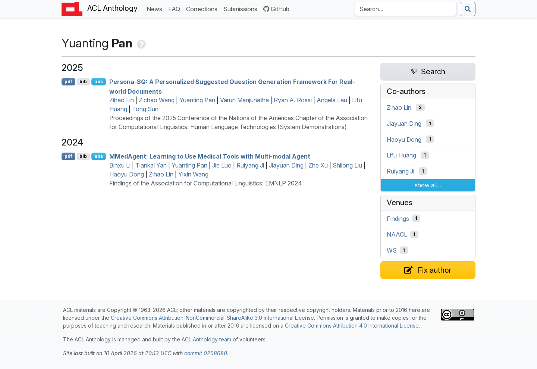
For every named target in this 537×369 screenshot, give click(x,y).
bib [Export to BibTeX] (83, 81)
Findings (398, 218)
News (156, 8)
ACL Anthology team (206, 339)
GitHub (276, 9)
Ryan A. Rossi (293, 100)
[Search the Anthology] (406, 9)
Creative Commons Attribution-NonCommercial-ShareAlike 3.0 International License (212, 318)
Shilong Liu (347, 165)
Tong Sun (145, 109)
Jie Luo (222, 165)
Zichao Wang (157, 100)
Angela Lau (332, 100)
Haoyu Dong (126, 174)
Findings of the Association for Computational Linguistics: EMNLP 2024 (205, 183)
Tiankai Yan (151, 165)
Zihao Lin (121, 100)
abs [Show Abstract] (98, 81)
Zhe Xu (318, 165)
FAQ (175, 8)
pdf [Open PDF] (68, 81)
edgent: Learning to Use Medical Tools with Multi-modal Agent (209, 156)
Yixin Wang (193, 174)
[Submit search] (467, 9)
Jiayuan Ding (286, 165)
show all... (428, 185)
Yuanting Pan (197, 100)
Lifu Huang (401, 155)
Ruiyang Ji (250, 165)
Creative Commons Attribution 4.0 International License (352, 325)
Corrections (203, 8)
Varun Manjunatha (244, 100)
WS (392, 250)
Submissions (241, 8)
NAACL (397, 234)
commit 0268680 (205, 353)
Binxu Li (120, 165)
